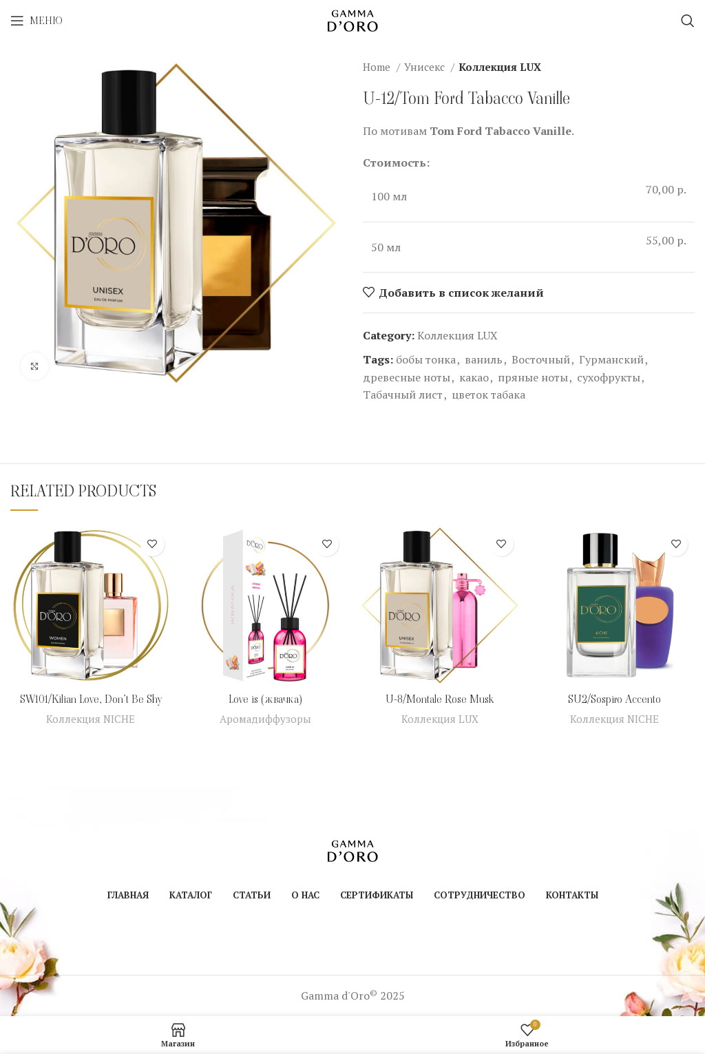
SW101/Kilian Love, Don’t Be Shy (91, 699)
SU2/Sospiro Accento (614, 699)
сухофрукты (608, 377)
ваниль (484, 359)
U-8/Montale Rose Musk (440, 699)
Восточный (541, 359)
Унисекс (426, 67)
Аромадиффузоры (265, 718)
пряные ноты (533, 377)
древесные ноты (406, 377)
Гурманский (611, 359)
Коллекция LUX (500, 67)
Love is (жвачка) (265, 699)
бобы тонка (426, 359)
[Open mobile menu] (36, 20)
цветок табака (488, 394)
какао (474, 377)
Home (378, 67)
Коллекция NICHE (91, 718)
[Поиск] (688, 20)
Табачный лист (403, 394)
